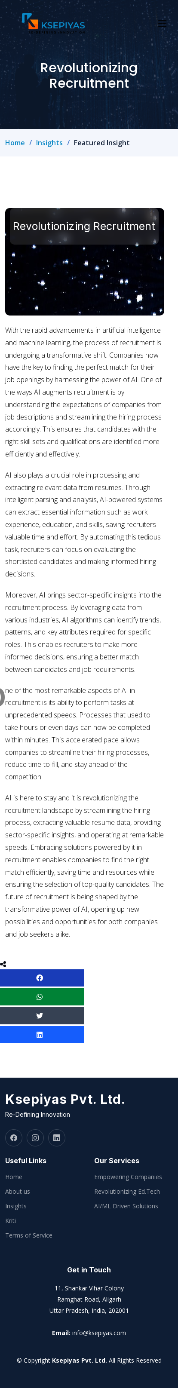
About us (17, 1192)
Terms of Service (28, 1235)
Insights (49, 142)
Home (15, 142)
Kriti (10, 1221)
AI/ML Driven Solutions (126, 1206)
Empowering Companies (128, 1177)
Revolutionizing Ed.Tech (127, 1192)
